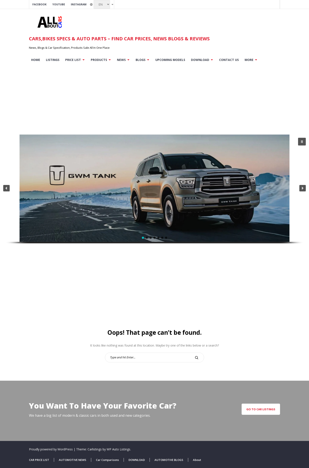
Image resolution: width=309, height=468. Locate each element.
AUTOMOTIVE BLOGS (168, 460)
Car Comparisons (107, 460)
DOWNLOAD (200, 60)
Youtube (58, 4)
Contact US (229, 60)
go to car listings (260, 409)
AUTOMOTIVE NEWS (72, 460)
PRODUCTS (99, 60)
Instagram (78, 4)
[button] (302, 141)
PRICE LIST (73, 60)
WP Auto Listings (118, 449)
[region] (154, 195)
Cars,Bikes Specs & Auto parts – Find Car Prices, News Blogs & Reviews (119, 38)
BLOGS (140, 60)
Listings (52, 60)
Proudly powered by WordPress (51, 449)
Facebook (39, 4)
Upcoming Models (170, 60)
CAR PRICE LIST (39, 460)
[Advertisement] (154, 97)
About (197, 460)
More (249, 60)
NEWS (121, 60)
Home (35, 60)
